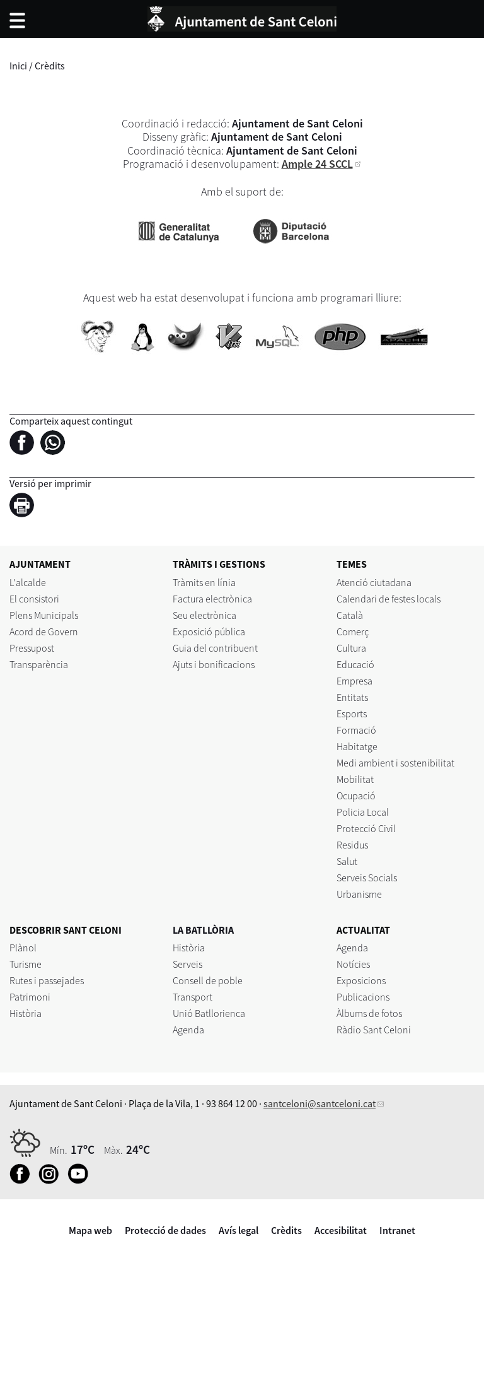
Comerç (353, 631)
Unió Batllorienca (209, 1013)
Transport (192, 996)
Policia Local (363, 812)
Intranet (397, 1230)
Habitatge (357, 746)
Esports (352, 713)
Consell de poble (208, 980)
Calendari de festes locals (389, 598)
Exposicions (361, 980)
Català (350, 615)
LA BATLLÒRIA (203, 930)
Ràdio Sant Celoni (374, 1029)
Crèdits (286, 1230)
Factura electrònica (212, 598)
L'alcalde (27, 582)
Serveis (187, 964)
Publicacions (363, 996)
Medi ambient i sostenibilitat (395, 762)
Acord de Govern (43, 631)
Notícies (353, 964)
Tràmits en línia (204, 582)
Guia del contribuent (215, 648)
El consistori (34, 598)
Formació (356, 730)
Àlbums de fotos (369, 1013)
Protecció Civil (366, 828)
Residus (352, 844)
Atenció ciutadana (374, 582)
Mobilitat (355, 779)
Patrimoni (29, 996)
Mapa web (90, 1230)
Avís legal (238, 1230)
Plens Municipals (43, 615)
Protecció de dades (165, 1230)
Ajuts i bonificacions (214, 664)
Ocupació (356, 795)
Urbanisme (359, 894)
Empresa (354, 680)
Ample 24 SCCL (317, 163)
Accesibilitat (340, 1230)
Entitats (352, 697)
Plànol (23, 947)
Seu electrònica (204, 615)
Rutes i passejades (46, 980)
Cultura (351, 648)
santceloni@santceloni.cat (319, 1103)
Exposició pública (209, 631)
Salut (347, 861)
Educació (355, 664)
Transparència (38, 664)
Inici (18, 65)
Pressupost (31, 648)
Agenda (188, 1029)
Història (25, 1013)
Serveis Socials (367, 877)
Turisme (25, 964)
